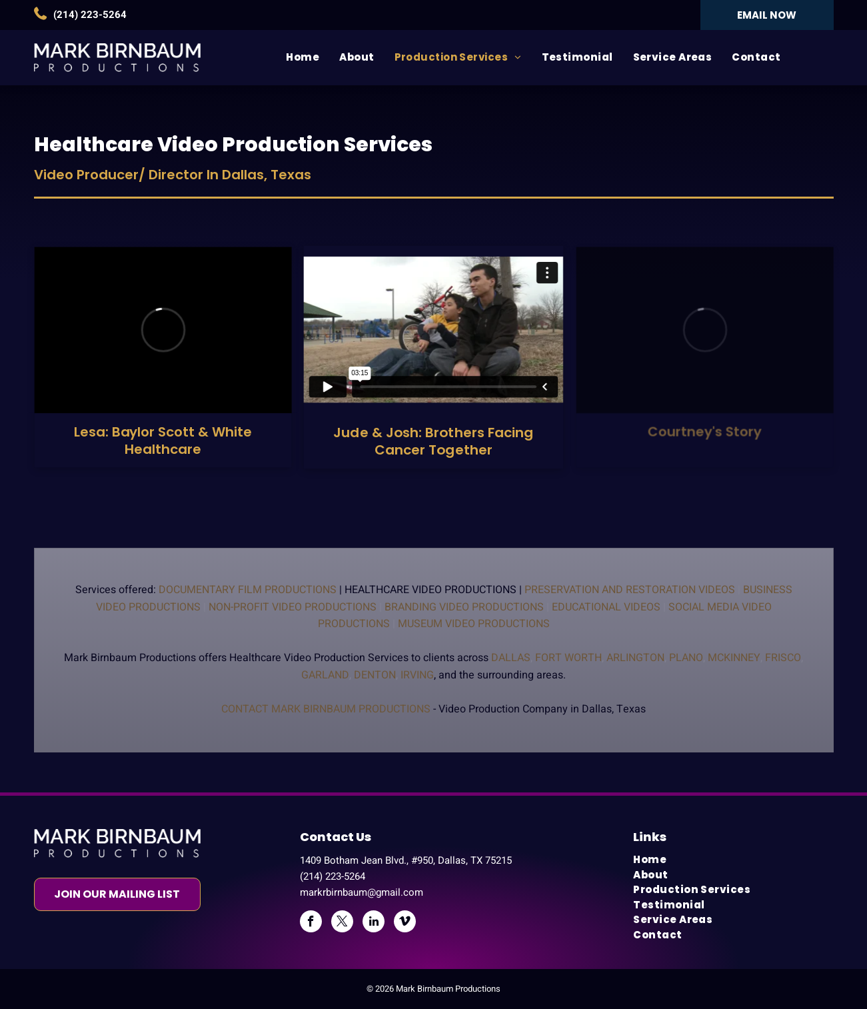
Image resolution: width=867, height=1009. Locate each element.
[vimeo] (405, 923)
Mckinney (734, 658)
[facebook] (311, 923)
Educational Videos (606, 607)
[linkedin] (374, 923)
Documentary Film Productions (248, 590)
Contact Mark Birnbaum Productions (326, 709)
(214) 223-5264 (90, 14)
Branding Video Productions (464, 607)
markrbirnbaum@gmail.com (361, 892)
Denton (375, 675)
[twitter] (342, 923)
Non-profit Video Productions (293, 607)
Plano (686, 658)
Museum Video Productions (474, 624)
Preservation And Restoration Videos (629, 590)
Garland (325, 675)
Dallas (510, 658)
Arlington (635, 658)
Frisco (783, 658)
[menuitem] (302, 57)
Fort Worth (568, 658)
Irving (417, 675)
